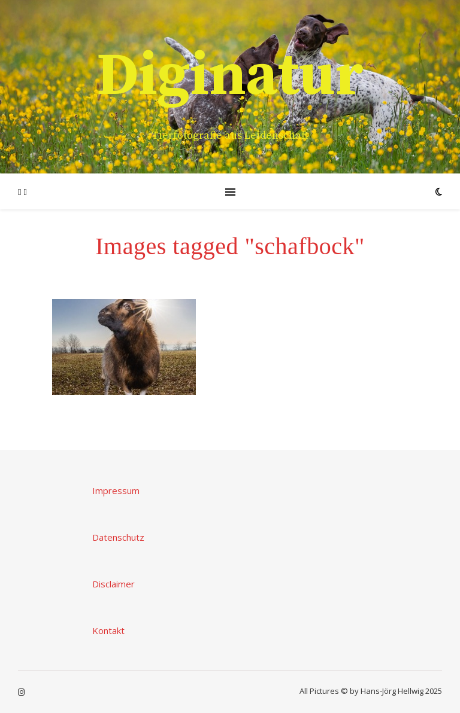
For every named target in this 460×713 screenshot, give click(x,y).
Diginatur (230, 76)
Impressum (116, 490)
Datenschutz (118, 537)
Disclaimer (113, 584)
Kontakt (108, 630)
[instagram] (21, 692)
